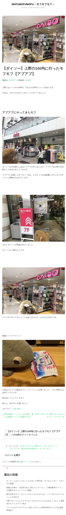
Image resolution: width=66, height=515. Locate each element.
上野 (14, 409)
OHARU (28, 80)
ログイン (25, 462)
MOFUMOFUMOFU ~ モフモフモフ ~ (33, 4)
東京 (19, 409)
